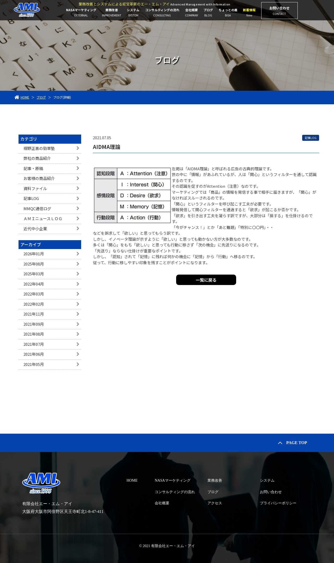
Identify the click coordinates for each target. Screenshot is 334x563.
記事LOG (31, 198)
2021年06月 (33, 354)
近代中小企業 (35, 228)
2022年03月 (33, 293)
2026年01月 (33, 253)
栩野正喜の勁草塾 (39, 148)
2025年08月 (33, 264)
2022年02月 (33, 304)
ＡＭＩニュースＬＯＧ (42, 218)
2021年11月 (33, 314)
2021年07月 (33, 344)
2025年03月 (33, 273)
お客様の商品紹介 (39, 178)
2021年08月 (33, 334)
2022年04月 (33, 284)
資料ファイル (35, 188)
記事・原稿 (33, 168)
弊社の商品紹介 (37, 158)
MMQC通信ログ (37, 208)
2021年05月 (33, 364)
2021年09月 (33, 324)
